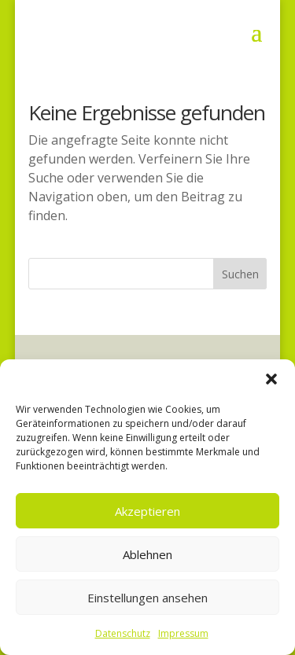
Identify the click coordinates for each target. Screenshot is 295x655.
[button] (271, 379)
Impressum (183, 633)
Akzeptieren (147, 511)
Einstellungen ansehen (147, 597)
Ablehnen (147, 554)
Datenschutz (122, 633)
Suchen (240, 274)
